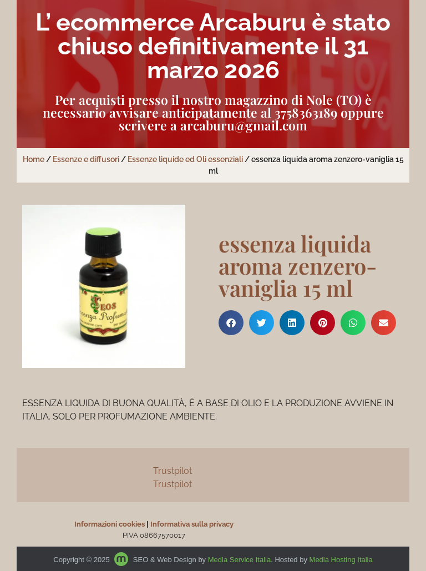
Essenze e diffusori (86, 159)
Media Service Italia (239, 559)
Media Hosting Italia (341, 559)
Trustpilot (172, 471)
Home (33, 159)
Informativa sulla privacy (192, 524)
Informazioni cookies (109, 524)
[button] (231, 322)
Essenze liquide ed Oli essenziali (185, 159)
